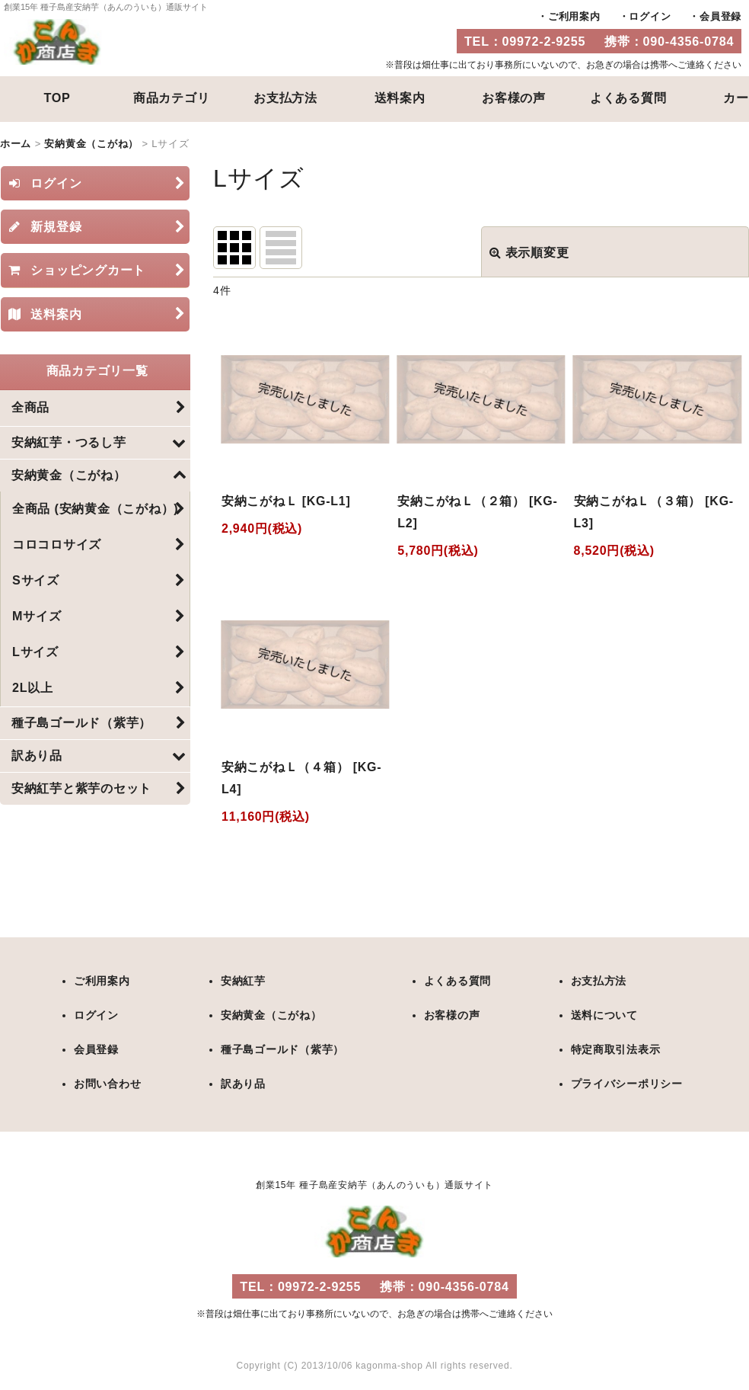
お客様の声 (514, 97)
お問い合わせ (108, 1081)
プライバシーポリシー (626, 1081)
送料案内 (399, 97)
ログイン (650, 16)
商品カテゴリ (171, 97)
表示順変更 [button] (529, 251)
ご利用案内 (574, 16)
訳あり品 (243, 1081)
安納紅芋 (243, 981)
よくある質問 (628, 97)
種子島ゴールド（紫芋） (282, 1048)
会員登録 (720, 16)
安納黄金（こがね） (271, 1014)
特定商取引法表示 (615, 1048)
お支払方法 (285, 97)
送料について (604, 1014)
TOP (56, 97)
